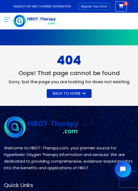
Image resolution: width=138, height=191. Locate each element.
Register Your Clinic (94, 6)
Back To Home (69, 93)
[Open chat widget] (123, 169)
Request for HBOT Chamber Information (42, 6)
